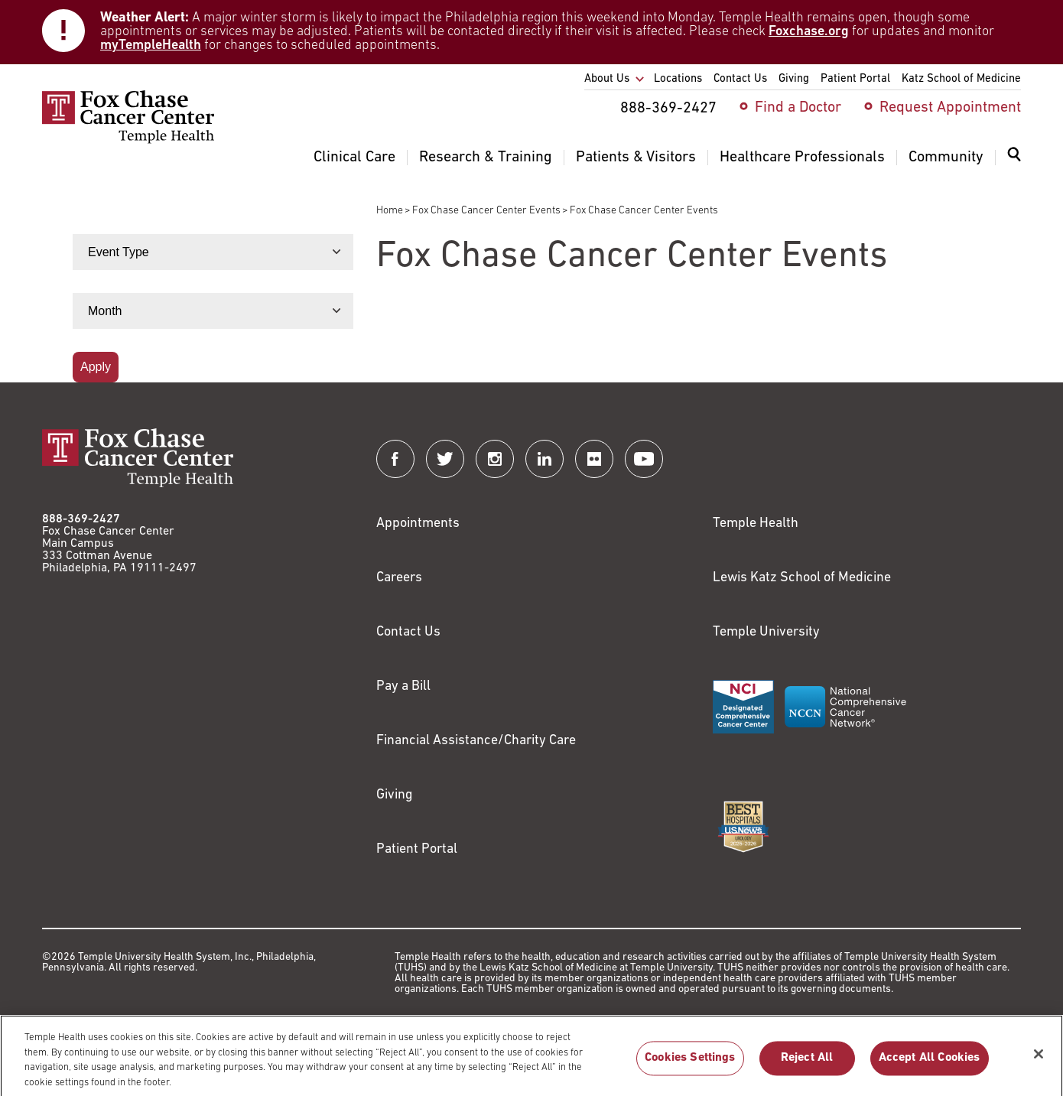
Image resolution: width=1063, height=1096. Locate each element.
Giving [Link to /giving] (394, 795)
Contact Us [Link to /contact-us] (408, 632)
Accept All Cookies (929, 1065)
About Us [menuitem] (606, 79)
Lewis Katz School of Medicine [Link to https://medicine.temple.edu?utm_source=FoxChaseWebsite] (802, 578)
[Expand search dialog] (1014, 158)
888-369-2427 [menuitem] (668, 108)
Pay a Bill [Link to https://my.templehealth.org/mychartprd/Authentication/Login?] (403, 686)
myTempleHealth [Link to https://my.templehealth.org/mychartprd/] (150, 45)
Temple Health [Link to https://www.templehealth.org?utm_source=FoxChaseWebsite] (755, 523)
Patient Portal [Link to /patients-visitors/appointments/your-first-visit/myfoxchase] (416, 849)
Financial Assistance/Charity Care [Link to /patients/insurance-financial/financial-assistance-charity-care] (476, 740)
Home (389, 210)
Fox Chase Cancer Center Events (486, 210)
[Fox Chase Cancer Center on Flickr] (594, 459)
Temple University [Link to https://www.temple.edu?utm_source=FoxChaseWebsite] (766, 632)
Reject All (807, 1065)
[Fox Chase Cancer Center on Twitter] (445, 459)
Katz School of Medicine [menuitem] (961, 79)
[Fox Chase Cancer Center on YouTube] (644, 459)
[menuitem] (1014, 163)
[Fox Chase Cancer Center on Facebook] (395, 459)
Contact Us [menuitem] (740, 79)
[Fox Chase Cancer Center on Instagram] (495, 459)
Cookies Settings (690, 1065)
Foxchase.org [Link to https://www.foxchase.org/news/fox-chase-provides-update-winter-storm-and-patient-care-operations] (809, 31)
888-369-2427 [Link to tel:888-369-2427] (81, 519)
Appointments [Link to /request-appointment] (418, 523)
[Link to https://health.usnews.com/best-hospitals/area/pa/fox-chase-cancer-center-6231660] (743, 826)
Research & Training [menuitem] (485, 157)
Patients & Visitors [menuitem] (636, 157)
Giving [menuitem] (794, 79)
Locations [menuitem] (678, 79)
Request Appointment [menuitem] (950, 107)
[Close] (1038, 1060)
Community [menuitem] (946, 157)
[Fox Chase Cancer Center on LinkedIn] (544, 459)
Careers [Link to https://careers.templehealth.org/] (399, 578)
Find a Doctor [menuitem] (798, 107)
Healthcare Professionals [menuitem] (802, 157)
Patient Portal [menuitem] (855, 79)
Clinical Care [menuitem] (354, 157)
